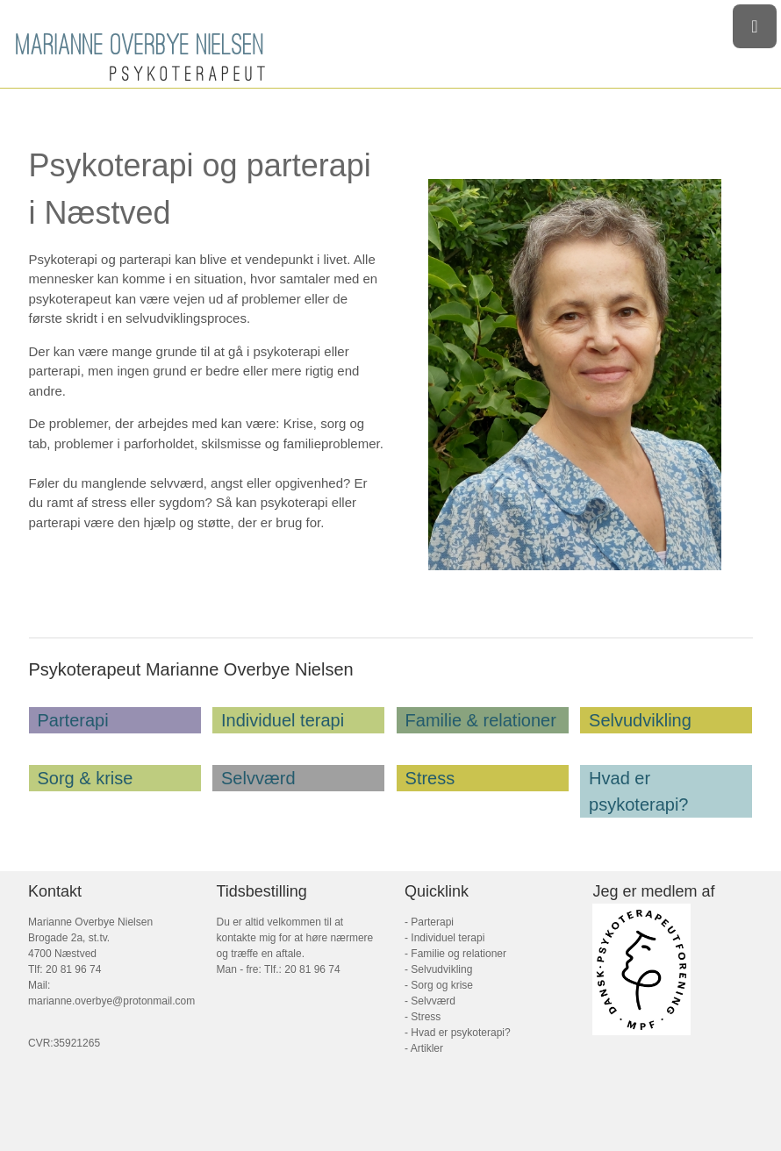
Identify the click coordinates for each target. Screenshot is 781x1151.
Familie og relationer (458, 953)
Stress (430, 778)
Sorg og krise (442, 985)
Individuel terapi (282, 720)
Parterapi (73, 720)
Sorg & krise (85, 778)
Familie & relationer (480, 720)
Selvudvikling (640, 720)
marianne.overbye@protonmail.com (111, 1001)
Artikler (425, 1048)
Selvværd (258, 778)
